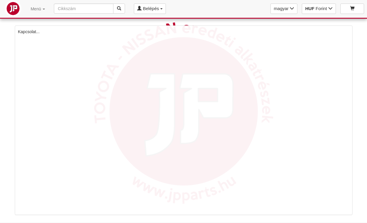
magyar (284, 8)
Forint (319, 8)
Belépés (150, 8)
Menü (38, 9)
